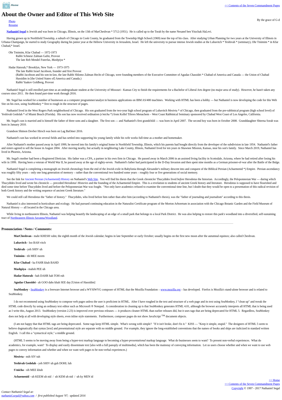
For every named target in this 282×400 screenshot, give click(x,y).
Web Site (92, 179)
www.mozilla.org (171, 289)
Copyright (237, 388)
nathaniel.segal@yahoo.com (17, 395)
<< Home (274, 380)
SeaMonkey (37, 289)
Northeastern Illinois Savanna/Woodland (33, 217)
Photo (12, 21)
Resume (13, 25)
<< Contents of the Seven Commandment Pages (252, 5)
